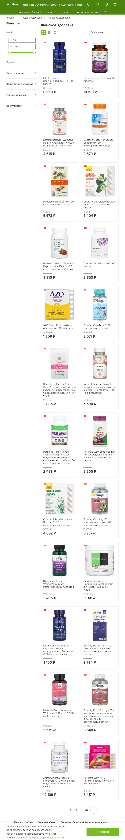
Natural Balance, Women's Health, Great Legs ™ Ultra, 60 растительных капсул (59, 142)
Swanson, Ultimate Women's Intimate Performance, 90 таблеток (58, 583)
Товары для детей (88, 12)
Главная (10, 17)
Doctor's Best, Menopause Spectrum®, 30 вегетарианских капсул (98, 142)
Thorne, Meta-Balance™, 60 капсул (99, 265)
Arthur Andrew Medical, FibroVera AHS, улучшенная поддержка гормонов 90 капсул (59, 782)
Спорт (51, 12)
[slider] (10, 52)
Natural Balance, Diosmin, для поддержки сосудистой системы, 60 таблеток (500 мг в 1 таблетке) (99, 388)
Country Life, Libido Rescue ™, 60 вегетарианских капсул (99, 204)
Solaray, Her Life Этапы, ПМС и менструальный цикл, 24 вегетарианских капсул (97, 650)
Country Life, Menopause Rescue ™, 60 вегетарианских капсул (57, 522)
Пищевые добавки (30, 12)
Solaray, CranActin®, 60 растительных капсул (97, 327)
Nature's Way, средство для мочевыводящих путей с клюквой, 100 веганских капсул (99, 456)
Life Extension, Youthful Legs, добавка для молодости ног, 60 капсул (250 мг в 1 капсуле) (58, 650)
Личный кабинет (47, 822)
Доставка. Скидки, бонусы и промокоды (84, 822)
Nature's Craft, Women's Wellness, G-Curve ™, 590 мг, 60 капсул (58, 713)
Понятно (102, 832)
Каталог (18, 822)
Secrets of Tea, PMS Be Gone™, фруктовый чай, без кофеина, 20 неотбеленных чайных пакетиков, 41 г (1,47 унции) (59, 389)
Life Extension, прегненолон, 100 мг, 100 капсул (58, 80)
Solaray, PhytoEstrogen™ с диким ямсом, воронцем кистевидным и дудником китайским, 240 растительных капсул (98, 716)
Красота (66, 12)
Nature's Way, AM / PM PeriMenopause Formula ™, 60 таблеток (99, 780)
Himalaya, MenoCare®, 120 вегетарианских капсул (58, 203)
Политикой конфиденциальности (44, 837)
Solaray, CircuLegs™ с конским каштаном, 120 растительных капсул (97, 522)
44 (86, 810)
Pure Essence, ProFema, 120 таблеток (99, 79)
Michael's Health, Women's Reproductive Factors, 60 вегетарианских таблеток (58, 266)
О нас (30, 822)
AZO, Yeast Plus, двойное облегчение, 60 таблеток (58, 327)
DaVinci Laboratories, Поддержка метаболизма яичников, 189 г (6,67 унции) (98, 585)
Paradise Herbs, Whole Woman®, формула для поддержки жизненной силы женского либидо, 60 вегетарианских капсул (59, 457)
